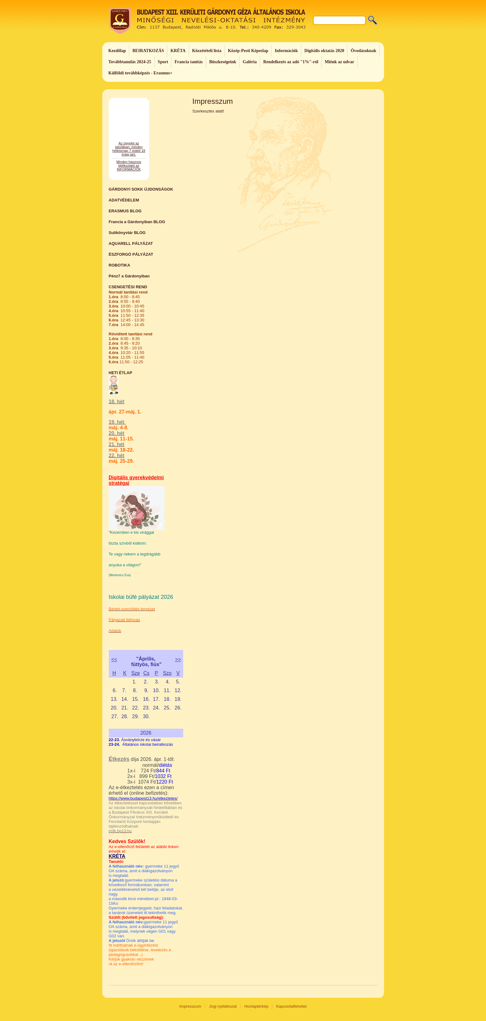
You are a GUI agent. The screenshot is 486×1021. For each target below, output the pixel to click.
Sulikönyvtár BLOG (127, 232)
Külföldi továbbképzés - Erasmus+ (140, 73)
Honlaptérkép (256, 1006)
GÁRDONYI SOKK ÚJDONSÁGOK (141, 189)
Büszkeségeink (222, 62)
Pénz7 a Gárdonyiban (129, 276)
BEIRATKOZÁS (148, 50)
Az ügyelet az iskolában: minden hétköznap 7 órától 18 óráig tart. (129, 169)
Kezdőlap (117, 50)
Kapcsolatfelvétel (291, 1006)
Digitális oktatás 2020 (324, 50)
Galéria (250, 62)
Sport (163, 62)
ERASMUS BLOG (125, 211)
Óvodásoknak (363, 50)
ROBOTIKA (119, 265)
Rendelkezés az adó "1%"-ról (290, 62)
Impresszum (190, 1006)
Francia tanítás (189, 62)
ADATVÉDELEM (124, 200)
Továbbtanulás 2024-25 (129, 62)
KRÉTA (178, 50)
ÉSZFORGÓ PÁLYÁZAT (131, 254)
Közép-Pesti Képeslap (248, 50)
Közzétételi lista (206, 50)
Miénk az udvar (339, 62)
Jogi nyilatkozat (223, 1006)
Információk (286, 50)
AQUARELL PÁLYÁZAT (131, 243)
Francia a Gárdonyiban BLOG (137, 221)
